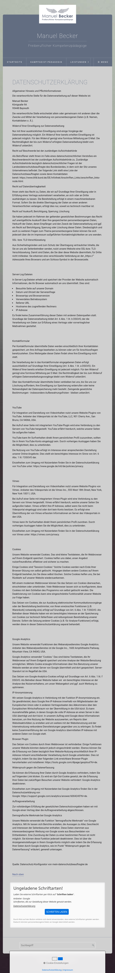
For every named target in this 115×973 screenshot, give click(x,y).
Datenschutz (70, 960)
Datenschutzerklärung (24, 905)
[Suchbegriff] (57, 945)
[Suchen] (93, 945)
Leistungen (78, 62)
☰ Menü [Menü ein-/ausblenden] (103, 62)
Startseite (14, 62)
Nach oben (18, 874)
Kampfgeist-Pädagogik (46, 62)
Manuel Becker (57, 35)
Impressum (56, 960)
